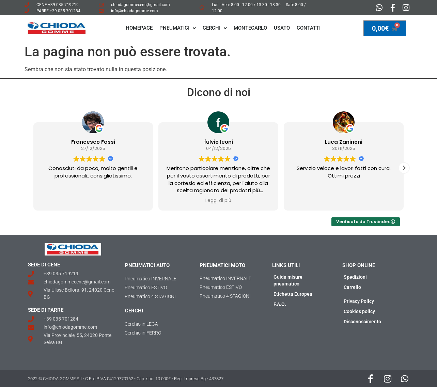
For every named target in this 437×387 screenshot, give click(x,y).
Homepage (139, 28)
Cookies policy (359, 311)
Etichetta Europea (293, 294)
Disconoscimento (362, 321)
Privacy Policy (359, 301)
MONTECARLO (250, 28)
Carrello (352, 287)
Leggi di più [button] (218, 201)
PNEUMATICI (177, 28)
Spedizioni (355, 277)
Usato (282, 28)
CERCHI (215, 28)
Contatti (309, 28)
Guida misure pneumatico (288, 280)
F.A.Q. (280, 304)
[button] (404, 168)
